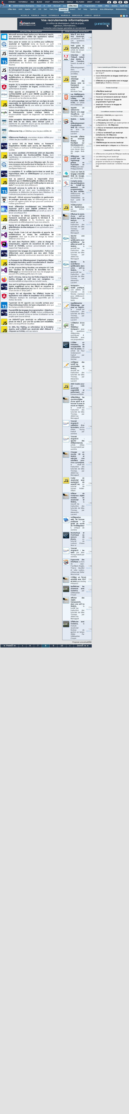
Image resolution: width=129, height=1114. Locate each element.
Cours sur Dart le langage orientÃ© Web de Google (77, 175)
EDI (80, 6)
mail (97, 166)
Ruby (85, 9)
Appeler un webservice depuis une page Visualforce (77, 112)
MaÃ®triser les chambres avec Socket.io (77, 591)
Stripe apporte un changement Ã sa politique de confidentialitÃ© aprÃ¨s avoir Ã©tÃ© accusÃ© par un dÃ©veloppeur (31, 95)
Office (107, 6)
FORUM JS (35, 16)
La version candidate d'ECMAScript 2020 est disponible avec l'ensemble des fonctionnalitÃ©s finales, (31, 156)
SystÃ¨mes (124, 6)
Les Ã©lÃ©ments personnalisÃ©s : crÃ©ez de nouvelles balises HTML (77, 99)
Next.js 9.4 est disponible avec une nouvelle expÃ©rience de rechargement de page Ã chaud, (31, 70)
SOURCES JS (65, 16)
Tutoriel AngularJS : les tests (77, 552)
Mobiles (114, 6)
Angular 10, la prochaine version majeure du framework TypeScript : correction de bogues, (31, 87)
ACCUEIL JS (25, 16)
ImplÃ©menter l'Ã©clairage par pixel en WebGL (77, 311)
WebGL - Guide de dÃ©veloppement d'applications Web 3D (77, 126)
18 (59, 321)
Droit (89, 2)
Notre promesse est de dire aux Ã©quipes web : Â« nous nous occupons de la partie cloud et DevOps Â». (31, 165)
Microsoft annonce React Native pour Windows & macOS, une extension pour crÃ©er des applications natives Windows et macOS (31, 37)
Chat (47, 2)
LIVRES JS (87, 16)
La (108, 120)
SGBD (100, 6)
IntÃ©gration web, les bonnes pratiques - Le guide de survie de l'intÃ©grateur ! (77, 524)
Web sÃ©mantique (106, 9)
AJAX (20, 9)
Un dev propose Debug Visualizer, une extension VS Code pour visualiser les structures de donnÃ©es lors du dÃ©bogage (31, 271)
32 (59, 286)
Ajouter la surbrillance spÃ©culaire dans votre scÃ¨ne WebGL (77, 272)
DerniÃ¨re (83, 646)
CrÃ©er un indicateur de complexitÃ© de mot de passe (77, 351)
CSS (39, 9)
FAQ (32, 2)
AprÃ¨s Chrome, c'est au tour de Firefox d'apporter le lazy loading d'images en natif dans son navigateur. (31, 279)
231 (58, 77)
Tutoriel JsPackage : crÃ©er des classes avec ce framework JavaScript (77, 84)
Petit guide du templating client (77, 49)
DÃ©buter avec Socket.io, (77, 630)
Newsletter (58, 2)
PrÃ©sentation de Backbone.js (77, 208)
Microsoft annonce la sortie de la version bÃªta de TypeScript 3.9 (31, 191)
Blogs (39, 2)
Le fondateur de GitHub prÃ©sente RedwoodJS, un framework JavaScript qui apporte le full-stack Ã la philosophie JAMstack (31, 219)
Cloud (39, 6)
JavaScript (63, 9)
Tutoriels (23, 2)
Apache (27, 9)
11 (59, 328)
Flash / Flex (53, 9)
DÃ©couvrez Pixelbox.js (31, 139)
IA (44, 6)
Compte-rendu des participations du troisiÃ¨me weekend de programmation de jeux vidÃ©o (77, 191)
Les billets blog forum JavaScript (107, 157)
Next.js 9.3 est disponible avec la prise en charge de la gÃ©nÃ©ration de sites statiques (31, 227)
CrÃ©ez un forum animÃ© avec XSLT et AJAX (78, 580)
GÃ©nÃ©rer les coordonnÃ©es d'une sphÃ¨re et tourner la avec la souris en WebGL (77, 407)
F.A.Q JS (43, 16)
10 (89, 48)
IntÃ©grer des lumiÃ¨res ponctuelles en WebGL (77, 371)
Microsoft (56, 6)
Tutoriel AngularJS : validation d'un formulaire (77, 427)
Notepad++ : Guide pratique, (77, 293)
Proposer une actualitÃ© (81, 642)
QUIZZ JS (97, 16)
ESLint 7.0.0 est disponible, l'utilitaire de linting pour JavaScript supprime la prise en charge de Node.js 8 (31, 53)
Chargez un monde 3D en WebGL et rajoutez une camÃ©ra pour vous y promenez (77, 463)
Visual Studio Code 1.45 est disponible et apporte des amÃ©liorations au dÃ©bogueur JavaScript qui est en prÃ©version (31, 78)
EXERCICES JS (77, 16)
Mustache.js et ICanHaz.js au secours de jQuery (77, 539)
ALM (49, 6)
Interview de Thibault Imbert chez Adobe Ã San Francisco (77, 64)
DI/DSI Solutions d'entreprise (23, 6)
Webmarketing (121, 9)
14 (89, 63)
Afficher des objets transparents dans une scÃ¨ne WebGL (77, 608)
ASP (34, 9)
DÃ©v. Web (73, 6)
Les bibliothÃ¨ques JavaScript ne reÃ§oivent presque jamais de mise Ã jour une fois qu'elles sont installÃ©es (31, 322)
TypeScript (93, 9)
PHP (79, 9)
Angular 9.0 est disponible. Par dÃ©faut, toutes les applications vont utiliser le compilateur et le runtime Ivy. (31, 297)
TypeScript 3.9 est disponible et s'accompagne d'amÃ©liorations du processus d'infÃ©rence (31, 62)
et (103, 115)
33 (59, 103)
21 (89, 292)
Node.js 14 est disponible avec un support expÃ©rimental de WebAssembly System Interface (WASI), (31, 113)
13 (59, 173)
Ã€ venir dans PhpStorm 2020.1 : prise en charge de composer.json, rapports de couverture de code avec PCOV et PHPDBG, (31, 245)
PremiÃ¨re (9, 646)
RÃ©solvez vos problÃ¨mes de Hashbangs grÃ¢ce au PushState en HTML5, (77, 162)
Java (64, 6)
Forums (12, 2)
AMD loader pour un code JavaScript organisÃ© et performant (77, 389)
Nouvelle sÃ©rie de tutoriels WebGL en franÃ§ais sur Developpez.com (77, 145)
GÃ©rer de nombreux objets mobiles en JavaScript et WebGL (77, 504)
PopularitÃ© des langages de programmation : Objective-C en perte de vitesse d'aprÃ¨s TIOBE (31, 313)
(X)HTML (67, 12)
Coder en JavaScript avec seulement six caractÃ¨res (77, 484)
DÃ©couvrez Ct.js (30, 131)
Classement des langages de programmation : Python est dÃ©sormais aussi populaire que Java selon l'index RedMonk (31, 254)
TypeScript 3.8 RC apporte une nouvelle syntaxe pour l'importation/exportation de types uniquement (31, 305)
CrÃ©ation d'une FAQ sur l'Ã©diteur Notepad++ (77, 331)
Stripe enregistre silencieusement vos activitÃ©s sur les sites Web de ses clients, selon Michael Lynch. (31, 123)
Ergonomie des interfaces (77, 567)
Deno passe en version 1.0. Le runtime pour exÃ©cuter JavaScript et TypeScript (31, 45)
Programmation (89, 6)
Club (97, 2)
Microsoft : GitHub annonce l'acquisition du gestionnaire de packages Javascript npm (31, 200)
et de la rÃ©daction (112, 145)
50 (89, 191)
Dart (45, 9)
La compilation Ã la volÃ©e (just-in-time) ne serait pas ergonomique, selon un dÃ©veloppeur (31, 174)
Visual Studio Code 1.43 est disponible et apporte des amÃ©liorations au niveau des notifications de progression (31, 236)
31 (59, 181)
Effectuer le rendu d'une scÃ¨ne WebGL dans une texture (77, 223)
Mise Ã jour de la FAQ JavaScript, (77, 39)
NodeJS (72, 9)
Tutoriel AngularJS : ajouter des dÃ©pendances (77, 443)
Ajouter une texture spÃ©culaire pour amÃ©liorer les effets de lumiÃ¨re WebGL (77, 247)
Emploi (70, 2)
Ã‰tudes (80, 2)
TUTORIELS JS (54, 16)
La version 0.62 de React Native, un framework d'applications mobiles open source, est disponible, (31, 147)
